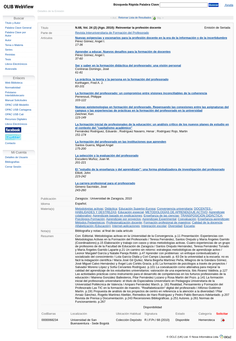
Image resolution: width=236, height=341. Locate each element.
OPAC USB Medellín (17, 104)
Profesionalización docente (124, 222)
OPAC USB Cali (14, 114)
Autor (8, 40)
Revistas (10, 54)
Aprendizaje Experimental (159, 219)
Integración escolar (153, 226)
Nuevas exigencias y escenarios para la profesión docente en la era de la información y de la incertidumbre (151, 37)
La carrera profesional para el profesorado (105, 183)
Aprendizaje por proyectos (123, 219)
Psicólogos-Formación (90, 219)
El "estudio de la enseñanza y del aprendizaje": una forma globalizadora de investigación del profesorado (150, 169)
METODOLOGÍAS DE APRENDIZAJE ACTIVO (176, 212)
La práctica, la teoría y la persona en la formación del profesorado (121, 79)
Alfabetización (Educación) (92, 226)
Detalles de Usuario (16, 157)
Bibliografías (12, 161)
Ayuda (228, 5)
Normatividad (13, 87)
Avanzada (11, 68)
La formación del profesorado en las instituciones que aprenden (120, 141)
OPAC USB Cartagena (18, 109)
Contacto (10, 143)
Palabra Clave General (18, 27)
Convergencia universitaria (174, 208)
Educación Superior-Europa (137, 208)
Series (8, 49)
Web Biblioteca (13, 82)
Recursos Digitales (16, 119)
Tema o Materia (14, 45)
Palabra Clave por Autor (15, 34)
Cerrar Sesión (13, 166)
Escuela (189, 226)
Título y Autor (13, 22)
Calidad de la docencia (207, 222)
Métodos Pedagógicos (90, 222)
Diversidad (175, 226)
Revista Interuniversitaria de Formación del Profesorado (112, 32)
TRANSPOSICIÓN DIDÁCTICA (201, 215)
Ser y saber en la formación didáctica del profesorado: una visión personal (128, 65)
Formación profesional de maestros (167, 222)
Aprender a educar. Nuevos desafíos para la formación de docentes (123, 51)
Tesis (8, 59)
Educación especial (131, 212)
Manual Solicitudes (16, 100)
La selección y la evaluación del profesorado (107, 155)
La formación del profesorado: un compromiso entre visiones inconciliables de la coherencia (141, 93)
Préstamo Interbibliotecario (14, 94)
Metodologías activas (89, 208)
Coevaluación (187, 219)
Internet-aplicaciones (125, 226)
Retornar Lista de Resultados (137, 17)
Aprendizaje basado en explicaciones (117, 215)
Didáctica (111, 208)
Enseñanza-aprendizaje (213, 219)
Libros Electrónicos (16, 64)
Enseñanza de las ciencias (161, 215)
